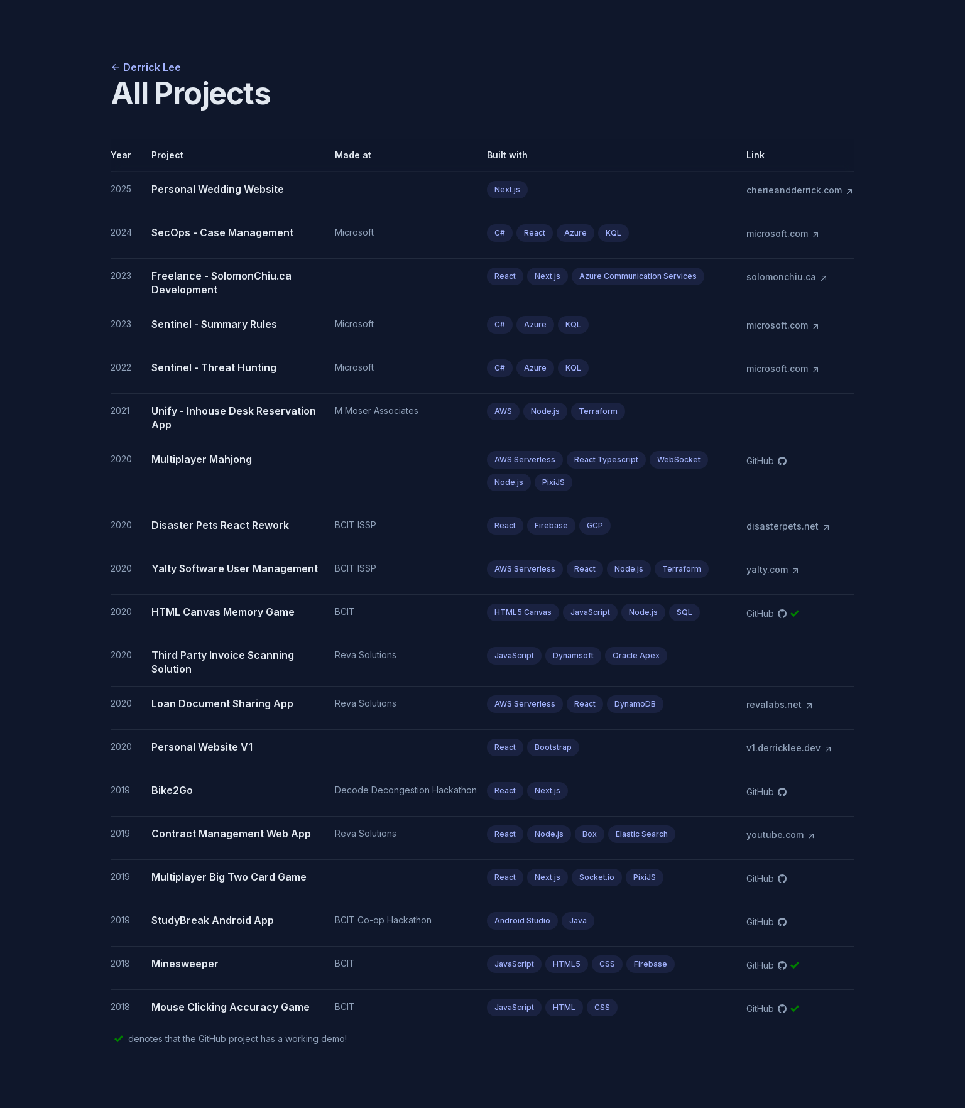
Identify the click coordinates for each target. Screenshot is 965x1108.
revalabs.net (780, 704)
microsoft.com (783, 233)
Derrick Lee (146, 67)
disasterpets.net (788, 526)
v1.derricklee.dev (789, 748)
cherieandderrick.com (800, 190)
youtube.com (781, 834)
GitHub (766, 460)
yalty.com (773, 569)
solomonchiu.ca (787, 277)
